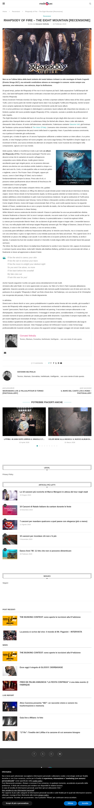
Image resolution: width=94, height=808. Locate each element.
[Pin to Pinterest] (58, 363)
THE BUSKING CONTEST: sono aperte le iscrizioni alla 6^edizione (50, 617)
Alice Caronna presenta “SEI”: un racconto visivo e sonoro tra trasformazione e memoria (49, 704)
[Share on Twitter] (56, 363)
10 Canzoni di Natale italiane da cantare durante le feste (45, 507)
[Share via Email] (61, 363)
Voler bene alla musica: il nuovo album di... (69, 439)
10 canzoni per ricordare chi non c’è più (38, 536)
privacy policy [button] (43, 795)
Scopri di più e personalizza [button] (17, 803)
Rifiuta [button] (70, 803)
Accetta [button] (85, 803)
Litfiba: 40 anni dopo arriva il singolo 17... (24, 439)
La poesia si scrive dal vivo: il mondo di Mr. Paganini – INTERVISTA (51, 632)
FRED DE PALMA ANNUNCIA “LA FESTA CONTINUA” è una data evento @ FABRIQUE (54, 683)
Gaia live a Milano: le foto (31, 718)
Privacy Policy (8, 474)
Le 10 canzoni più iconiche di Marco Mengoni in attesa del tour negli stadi (54, 492)
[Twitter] (43, 754)
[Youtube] (60, 754)
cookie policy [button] (37, 781)
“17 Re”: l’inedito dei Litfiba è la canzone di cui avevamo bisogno (50, 732)
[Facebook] (34, 754)
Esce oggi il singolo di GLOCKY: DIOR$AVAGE (41, 667)
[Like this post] (51, 363)
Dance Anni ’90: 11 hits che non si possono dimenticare (46, 551)
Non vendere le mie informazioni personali (18, 790)
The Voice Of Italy (39, 127)
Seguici (5, 583)
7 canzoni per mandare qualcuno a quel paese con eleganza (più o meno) (54, 521)
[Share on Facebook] (53, 363)
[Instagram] (51, 754)
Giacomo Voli (75, 124)
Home (5, 11)
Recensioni (16, 11)
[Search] (90, 3)
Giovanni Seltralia (42, 24)
